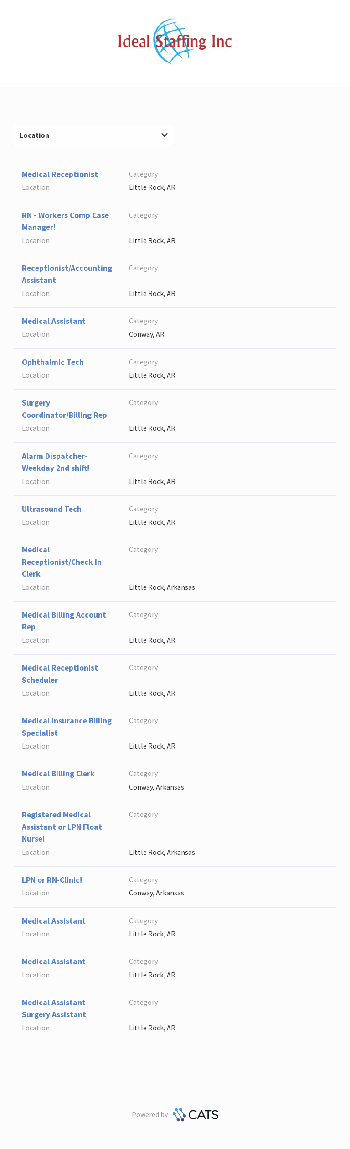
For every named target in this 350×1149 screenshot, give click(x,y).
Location (94, 135)
